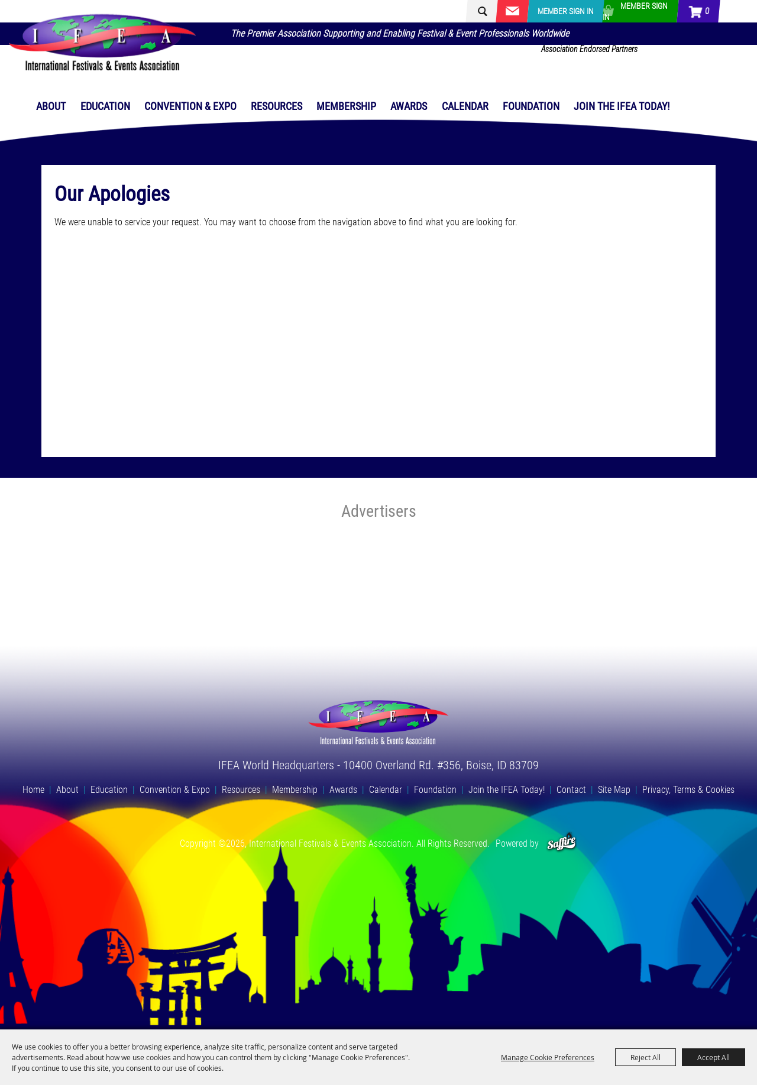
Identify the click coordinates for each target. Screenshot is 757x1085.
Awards (408, 106)
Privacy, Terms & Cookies (688, 789)
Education (105, 106)
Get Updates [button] (512, 11)
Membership (346, 106)
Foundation (531, 106)
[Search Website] (493, 12)
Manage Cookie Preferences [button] (547, 1057)
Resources (276, 106)
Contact (571, 789)
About (51, 106)
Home (33, 789)
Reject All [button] (645, 1057)
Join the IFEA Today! (621, 106)
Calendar (465, 106)
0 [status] (707, 11)
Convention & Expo (190, 106)
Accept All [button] (713, 1057)
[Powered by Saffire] (561, 843)
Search (477, 11)
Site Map (614, 789)
